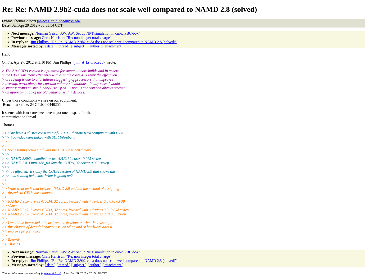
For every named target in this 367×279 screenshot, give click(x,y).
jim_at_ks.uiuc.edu (88, 62)
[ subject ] (78, 46)
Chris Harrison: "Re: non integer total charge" (77, 38)
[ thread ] (63, 46)
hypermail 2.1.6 (51, 273)
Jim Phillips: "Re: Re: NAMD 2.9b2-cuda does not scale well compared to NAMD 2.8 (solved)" (104, 42)
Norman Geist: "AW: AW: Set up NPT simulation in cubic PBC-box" (87, 33)
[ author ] (94, 46)
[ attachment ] (112, 46)
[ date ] (50, 46)
